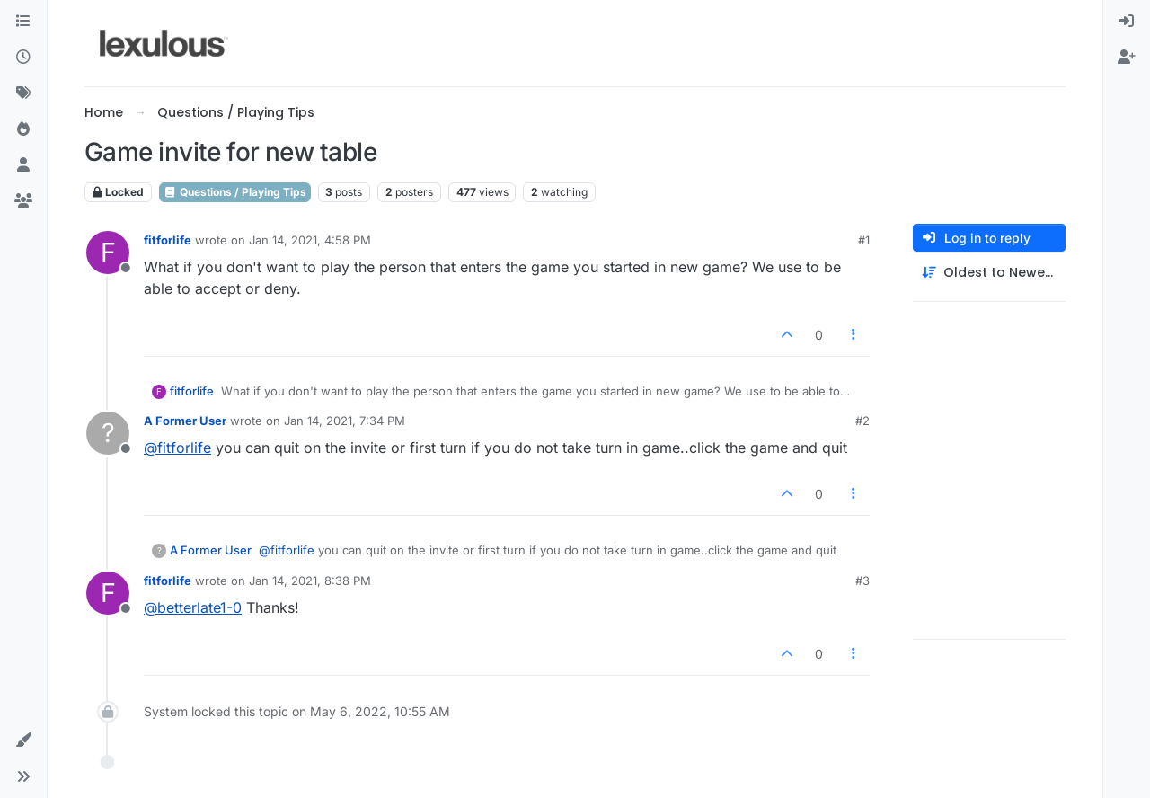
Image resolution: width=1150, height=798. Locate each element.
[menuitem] (1126, 21)
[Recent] (23, 57)
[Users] (23, 165)
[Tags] (23, 93)
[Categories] (23, 21)
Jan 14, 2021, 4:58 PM (310, 240)
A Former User (185, 420)
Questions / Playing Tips (235, 192)
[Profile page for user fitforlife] (107, 252)
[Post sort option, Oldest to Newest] (989, 273)
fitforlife (167, 240)
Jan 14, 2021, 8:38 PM (310, 580)
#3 (862, 580)
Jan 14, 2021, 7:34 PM (344, 420)
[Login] (1126, 21)
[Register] (1126, 57)
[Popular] (23, 129)
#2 (862, 420)
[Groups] (23, 201)
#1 (864, 240)
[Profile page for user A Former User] (107, 433)
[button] (23, 740)
